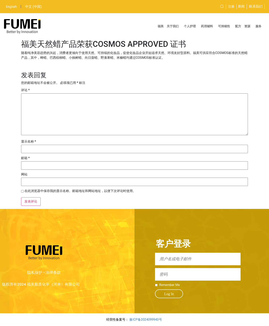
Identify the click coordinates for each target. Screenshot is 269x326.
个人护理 (191, 26)
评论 (25, 90)
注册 (231, 6)
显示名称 (28, 141)
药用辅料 (208, 26)
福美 (161, 26)
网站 (24, 174)
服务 (259, 26)
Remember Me (169, 285)
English (11, 7)
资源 (248, 26)
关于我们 (174, 26)
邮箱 (25, 158)
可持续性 (225, 26)
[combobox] (208, 6)
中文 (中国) (33, 7)
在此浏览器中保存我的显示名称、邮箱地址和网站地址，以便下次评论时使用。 (80, 191)
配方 (238, 26)
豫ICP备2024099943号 (146, 319)
